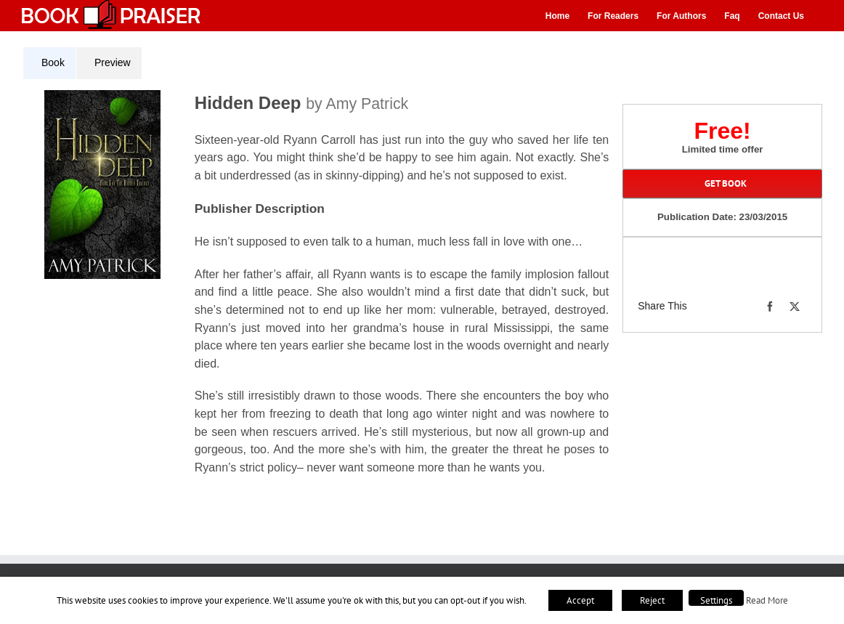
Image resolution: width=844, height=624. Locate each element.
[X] (794, 306)
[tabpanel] (321, 291)
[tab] (49, 63)
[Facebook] (770, 306)
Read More (767, 600)
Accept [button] (580, 600)
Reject (652, 600)
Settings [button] (716, 600)
